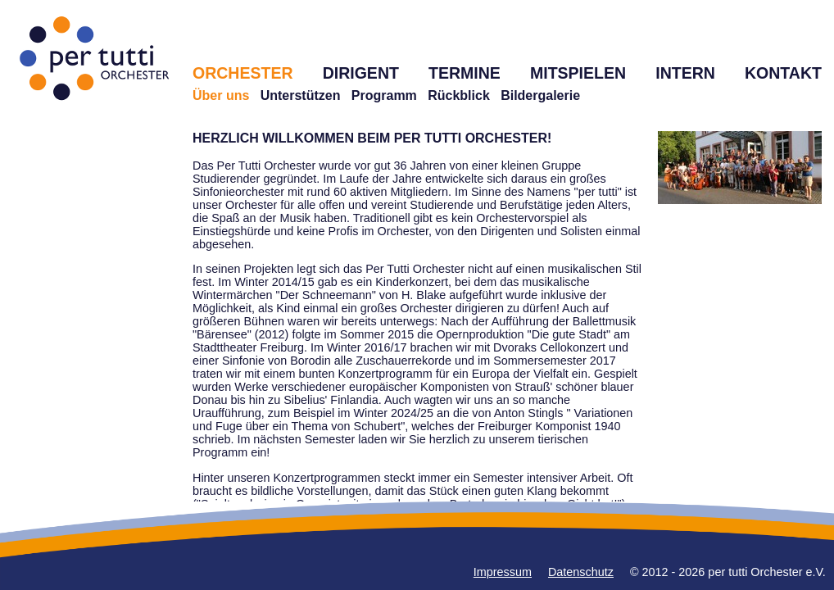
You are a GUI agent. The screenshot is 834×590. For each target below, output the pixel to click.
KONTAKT (783, 73)
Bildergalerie (540, 95)
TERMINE (464, 73)
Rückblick (459, 95)
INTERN (685, 73)
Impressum (503, 572)
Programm (384, 95)
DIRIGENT (361, 73)
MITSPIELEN (578, 73)
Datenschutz (581, 572)
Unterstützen (301, 95)
